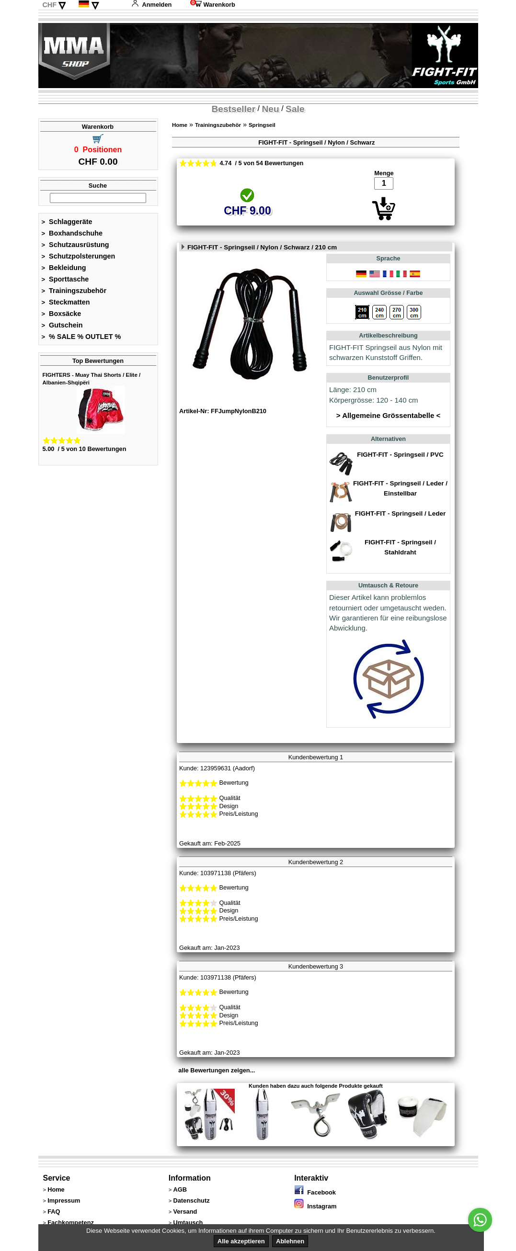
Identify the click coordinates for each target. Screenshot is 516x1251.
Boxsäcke (61, 313)
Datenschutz (191, 1200)
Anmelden (151, 4)
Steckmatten (66, 302)
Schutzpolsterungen (78, 256)
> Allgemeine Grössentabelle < (388, 415)
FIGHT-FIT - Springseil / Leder (400, 513)
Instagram (315, 1206)
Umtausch (188, 1222)
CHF (49, 5)
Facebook (315, 1192)
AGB (179, 1189)
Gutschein (62, 325)
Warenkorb (212, 4)
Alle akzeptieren (241, 1241)
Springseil (262, 125)
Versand (185, 1211)
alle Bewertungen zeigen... (216, 1070)
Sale (295, 109)
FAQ (53, 1211)
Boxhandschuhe (72, 233)
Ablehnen (290, 1241)
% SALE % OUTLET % (81, 336)
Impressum (63, 1200)
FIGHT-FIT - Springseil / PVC (400, 454)
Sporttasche (65, 279)
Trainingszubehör (74, 290)
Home (179, 125)
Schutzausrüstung (75, 244)
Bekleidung (64, 267)
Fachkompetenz (70, 1222)
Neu (270, 109)
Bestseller (233, 109)
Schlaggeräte (67, 221)
